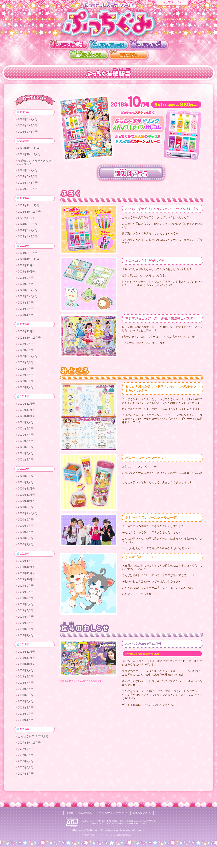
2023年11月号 (26, 267)
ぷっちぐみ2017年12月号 (33, 742)
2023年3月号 (26, 305)
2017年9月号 (26, 755)
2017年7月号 (26, 767)
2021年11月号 (26, 413)
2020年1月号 (26, 565)
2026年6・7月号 (28, 120)
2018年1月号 (26, 725)
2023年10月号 (26, 274)
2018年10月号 (26, 669)
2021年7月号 (26, 438)
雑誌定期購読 (83, 812)
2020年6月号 (26, 524)
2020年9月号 (26, 511)
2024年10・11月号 (29, 213)
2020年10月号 (26, 505)
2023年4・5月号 (28, 298)
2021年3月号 (26, 463)
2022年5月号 (26, 365)
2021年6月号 (26, 444)
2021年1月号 (26, 486)
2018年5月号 (26, 700)
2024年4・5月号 (28, 238)
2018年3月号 (26, 713)
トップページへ (172, 2)
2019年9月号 (26, 590)
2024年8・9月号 (28, 226)
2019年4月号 (26, 621)
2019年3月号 (26, 627)
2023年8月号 (26, 286)
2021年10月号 (26, 420)
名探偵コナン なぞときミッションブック (33, 163)
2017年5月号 (26, 780)
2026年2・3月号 (28, 132)
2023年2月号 (26, 311)
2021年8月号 (26, 432)
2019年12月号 (26, 572)
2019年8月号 (26, 596)
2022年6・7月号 (28, 359)
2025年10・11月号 (29, 155)
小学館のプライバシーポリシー (112, 812)
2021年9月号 (26, 426)
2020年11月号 (26, 499)
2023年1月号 (26, 317)
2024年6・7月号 (28, 232)
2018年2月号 (26, 719)
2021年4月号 (26, 457)
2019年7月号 (26, 603)
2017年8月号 (26, 761)
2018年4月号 (26, 707)
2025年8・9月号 (28, 171)
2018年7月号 (26, 688)
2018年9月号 (26, 676)
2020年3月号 (26, 542)
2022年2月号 (26, 384)
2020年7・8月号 (28, 517)
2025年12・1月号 (28, 149)
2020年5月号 (26, 530)
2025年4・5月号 (28, 184)
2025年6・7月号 (28, 177)
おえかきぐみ (26, 219)
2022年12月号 (26, 334)
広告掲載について (144, 812)
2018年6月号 (26, 694)
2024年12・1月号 (28, 207)
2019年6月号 (26, 609)
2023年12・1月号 (28, 261)
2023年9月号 (26, 280)
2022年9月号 (26, 347)
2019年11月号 (26, 578)
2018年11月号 (26, 663)
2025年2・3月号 (28, 190)
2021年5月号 (26, 451)
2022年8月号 (26, 353)
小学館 (67, 812)
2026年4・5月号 (28, 126)
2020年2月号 (26, 480)
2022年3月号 (26, 378)
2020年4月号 (26, 536)
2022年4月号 (26, 371)
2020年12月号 (26, 492)
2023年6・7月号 (28, 292)
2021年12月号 (26, 407)
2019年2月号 (26, 634)
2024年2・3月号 (28, 255)
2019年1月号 (26, 640)
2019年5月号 (26, 615)
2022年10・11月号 (29, 340)
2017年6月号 (26, 773)
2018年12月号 (26, 657)
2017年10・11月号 (29, 749)
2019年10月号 (26, 584)
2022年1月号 (26, 390)
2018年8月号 (26, 682)
